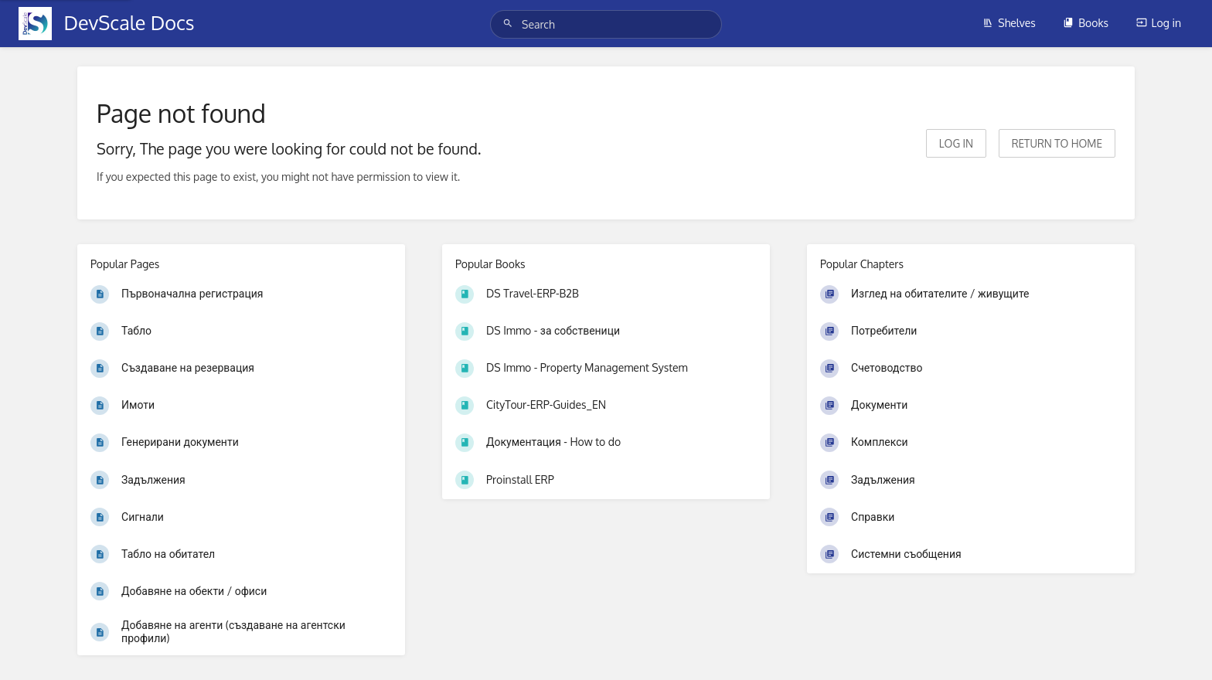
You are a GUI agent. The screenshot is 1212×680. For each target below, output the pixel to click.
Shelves (1009, 22)
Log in (1158, 22)
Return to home (1057, 143)
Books (1085, 22)
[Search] (510, 23)
